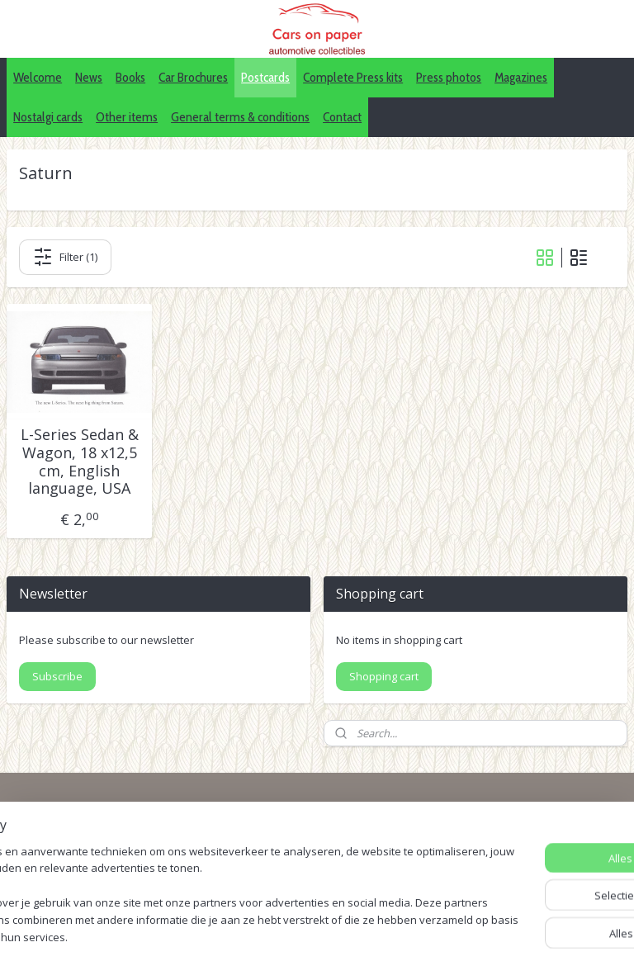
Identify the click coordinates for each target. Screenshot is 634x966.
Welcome (37, 77)
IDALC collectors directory (499, 840)
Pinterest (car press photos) (503, 858)
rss (345, 936)
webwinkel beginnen (408, 936)
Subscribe (57, 676)
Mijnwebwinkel (552, 936)
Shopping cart (384, 676)
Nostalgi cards (48, 117)
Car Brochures (193, 77)
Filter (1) (65, 257)
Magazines (520, 77)
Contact (342, 117)
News (88, 77)
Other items (127, 117)
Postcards (265, 77)
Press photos (448, 77)
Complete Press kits (353, 77)
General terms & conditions (240, 117)
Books (130, 77)
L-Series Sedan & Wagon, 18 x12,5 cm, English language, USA (80, 461)
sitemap (311, 936)
